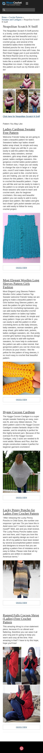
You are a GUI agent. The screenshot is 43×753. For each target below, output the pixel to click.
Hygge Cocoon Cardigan (19, 412)
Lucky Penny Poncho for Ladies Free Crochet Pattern (21, 511)
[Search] (18, 10)
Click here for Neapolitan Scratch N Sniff (21, 116)
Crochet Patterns (15, 17)
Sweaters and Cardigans (12, 19)
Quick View (21, 268)
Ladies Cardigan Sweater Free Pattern (19, 130)
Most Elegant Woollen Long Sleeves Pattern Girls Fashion (21, 283)
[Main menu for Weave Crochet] (27, 3)
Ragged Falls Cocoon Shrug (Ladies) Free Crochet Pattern (21, 618)
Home (4, 17)
